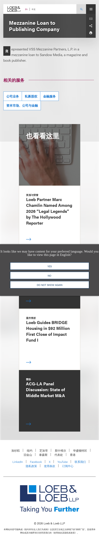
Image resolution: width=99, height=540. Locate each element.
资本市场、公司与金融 (22, 105)
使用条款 (49, 466)
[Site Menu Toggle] (91, 9)
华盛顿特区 (80, 450)
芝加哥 (43, 450)
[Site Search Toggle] (81, 9)
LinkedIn (17, 462)
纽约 (29, 450)
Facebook (36, 462)
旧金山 (28, 455)
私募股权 (31, 96)
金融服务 (49, 96)
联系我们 (80, 462)
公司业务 (12, 96)
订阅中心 (67, 466)
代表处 (58, 455)
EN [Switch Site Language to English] (26, 9)
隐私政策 (31, 466)
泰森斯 (43, 455)
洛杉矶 (15, 450)
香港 (73, 455)
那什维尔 (60, 450)
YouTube (62, 462)
